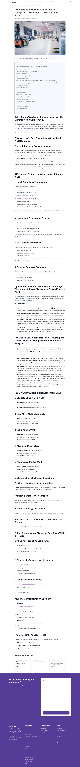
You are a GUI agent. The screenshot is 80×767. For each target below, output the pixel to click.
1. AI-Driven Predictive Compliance (23, 104)
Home (24, 1)
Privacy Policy (60, 728)
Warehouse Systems (40, 1)
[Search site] (70, 2)
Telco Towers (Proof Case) (30, 755)
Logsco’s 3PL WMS (19, 259)
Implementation (28, 742)
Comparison (27, 746)
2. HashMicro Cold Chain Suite (22, 87)
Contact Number (46, 690)
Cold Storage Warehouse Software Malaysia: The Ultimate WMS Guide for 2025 (31, 66)
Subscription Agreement (61, 730)
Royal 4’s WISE (24, 564)
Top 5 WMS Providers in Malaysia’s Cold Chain (25, 83)
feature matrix (34, 611)
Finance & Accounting (45, 730)
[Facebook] (60, 742)
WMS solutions (47, 166)
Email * (44, 685)
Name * (44, 680)
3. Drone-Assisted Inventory (21, 108)
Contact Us (60, 1)
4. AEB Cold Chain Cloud (21, 90)
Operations (43, 732)
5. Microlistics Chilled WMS (21, 92)
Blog (12, 5)
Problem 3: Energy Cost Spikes (22, 99)
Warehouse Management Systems (31, 128)
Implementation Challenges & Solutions (23, 94)
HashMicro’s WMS (30, 210)
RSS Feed (59, 736)
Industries (44, 58)
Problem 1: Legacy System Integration (23, 96)
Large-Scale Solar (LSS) (29, 757)
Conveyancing (27, 729)
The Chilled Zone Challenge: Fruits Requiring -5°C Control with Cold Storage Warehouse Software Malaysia (37, 82)
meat (29, 469)
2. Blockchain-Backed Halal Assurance (23, 106)
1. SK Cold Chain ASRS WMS (22, 85)
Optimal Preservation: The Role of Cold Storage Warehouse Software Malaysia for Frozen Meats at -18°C (36, 80)
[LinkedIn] (58, 742)
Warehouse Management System (30, 58)
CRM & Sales (43, 728)
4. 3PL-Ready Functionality (21, 76)
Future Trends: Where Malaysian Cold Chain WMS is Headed (28, 103)
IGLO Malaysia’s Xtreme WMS (22, 198)
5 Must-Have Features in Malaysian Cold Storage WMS (27, 71)
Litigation (26, 732)
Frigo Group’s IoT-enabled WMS (22, 234)
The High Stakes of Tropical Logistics (23, 69)
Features (26, 744)
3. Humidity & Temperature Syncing (23, 75)
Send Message (56, 713)
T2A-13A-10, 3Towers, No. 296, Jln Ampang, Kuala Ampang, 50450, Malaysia (16, 736)
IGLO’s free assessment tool (27, 606)
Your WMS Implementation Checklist (23, 110)
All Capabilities (27, 763)
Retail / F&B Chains (28, 761)
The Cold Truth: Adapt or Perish (22, 111)
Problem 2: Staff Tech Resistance (22, 97)
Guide (26, 748)
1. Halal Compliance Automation (22, 73)
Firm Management (31, 1)
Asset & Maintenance (51, 1)
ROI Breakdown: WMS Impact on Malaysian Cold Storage (27, 101)
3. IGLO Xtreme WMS (20, 89)
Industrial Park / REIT (29, 759)
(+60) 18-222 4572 (13, 739)
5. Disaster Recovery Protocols (22, 78)
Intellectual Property (28, 734)
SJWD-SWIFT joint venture (28, 584)
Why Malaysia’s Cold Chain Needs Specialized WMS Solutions (28, 67)
